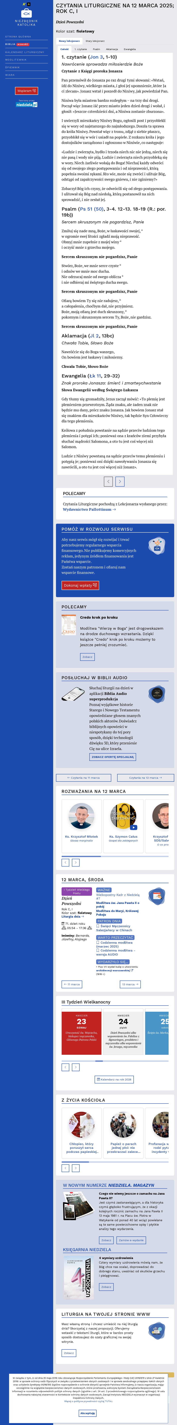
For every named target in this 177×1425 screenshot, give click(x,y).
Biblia (17, 44)
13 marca (130, 984)
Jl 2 (94, 336)
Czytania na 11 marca (83, 777)
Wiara (10, 74)
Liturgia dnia (73, 916)
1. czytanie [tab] (81, 49)
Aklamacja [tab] (112, 49)
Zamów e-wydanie (131, 1240)
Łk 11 (95, 376)
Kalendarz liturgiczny (24, 52)
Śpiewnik (12, 67)
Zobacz (87, 657)
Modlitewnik (16, 59)
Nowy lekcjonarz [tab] (69, 41)
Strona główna (18, 36)
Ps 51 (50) (92, 209)
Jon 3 (96, 57)
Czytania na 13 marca (145, 777)
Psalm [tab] (96, 49)
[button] (65, 863)
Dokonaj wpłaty (80, 585)
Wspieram (26, 91)
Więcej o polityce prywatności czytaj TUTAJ (88, 1401)
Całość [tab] (64, 49)
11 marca (72, 984)
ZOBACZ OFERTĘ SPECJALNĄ (113, 757)
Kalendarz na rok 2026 (114, 1079)
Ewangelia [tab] (130, 49)
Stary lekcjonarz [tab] (95, 41)
